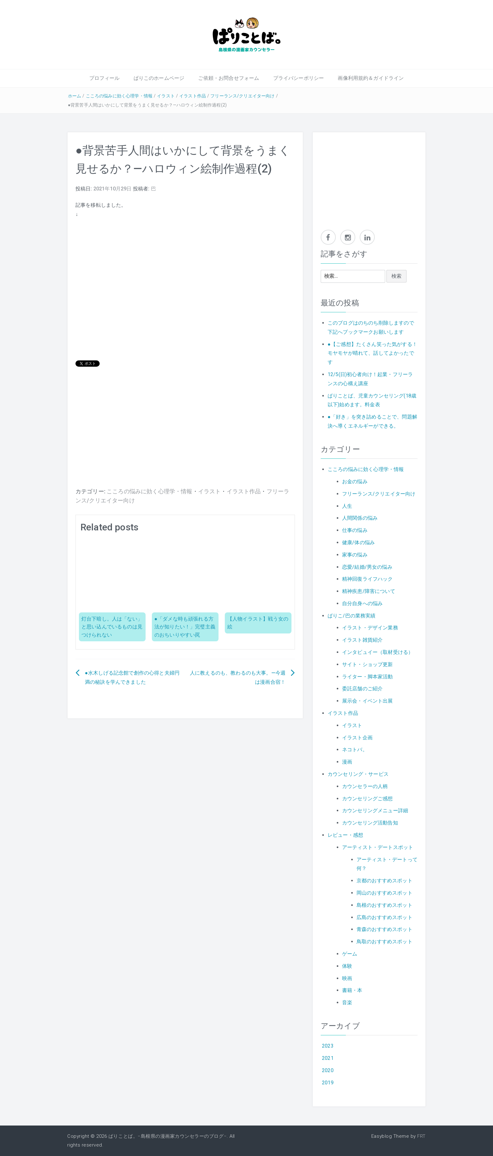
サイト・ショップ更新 (367, 664)
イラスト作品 (192, 95)
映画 (347, 978)
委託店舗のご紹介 (362, 689)
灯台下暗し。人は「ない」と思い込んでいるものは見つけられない (111, 627)
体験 (347, 966)
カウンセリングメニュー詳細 (375, 811)
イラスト (166, 95)
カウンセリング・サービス (358, 774)
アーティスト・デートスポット (377, 847)
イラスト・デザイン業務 (370, 628)
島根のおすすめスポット (385, 905)
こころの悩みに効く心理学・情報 (119, 95)
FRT (421, 1136)
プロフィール (104, 78)
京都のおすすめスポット (385, 881)
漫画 (347, 762)
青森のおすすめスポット (385, 929)
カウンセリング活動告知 (370, 823)
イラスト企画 (357, 738)
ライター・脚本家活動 (367, 677)
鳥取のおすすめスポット (385, 942)
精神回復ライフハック (367, 579)
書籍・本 (352, 990)
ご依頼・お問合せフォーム (228, 78)
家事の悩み (355, 555)
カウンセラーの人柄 (365, 786)
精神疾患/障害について (368, 591)
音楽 (347, 1002)
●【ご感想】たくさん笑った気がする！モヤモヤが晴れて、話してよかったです (372, 353)
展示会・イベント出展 (367, 701)
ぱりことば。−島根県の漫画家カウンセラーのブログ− (167, 1136)
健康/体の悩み (358, 542)
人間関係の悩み (360, 518)
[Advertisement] (185, 437)
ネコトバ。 (355, 750)
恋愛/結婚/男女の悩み (367, 567)
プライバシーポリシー (298, 78)
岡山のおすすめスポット (385, 893)
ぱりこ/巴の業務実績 (352, 616)
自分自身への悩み (362, 603)
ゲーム (349, 954)
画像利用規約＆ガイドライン (371, 78)
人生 (347, 506)
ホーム (74, 95)
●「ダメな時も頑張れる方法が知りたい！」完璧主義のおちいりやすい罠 (184, 627)
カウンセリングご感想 (367, 799)
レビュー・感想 (345, 835)
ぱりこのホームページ (159, 78)
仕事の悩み (355, 530)
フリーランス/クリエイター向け (242, 95)
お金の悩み (355, 482)
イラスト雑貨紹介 (362, 640)
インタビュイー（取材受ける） (377, 652)
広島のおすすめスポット (385, 917)
